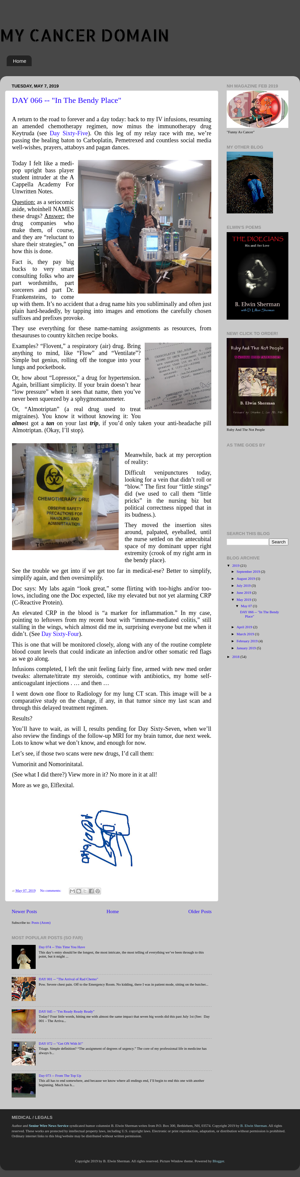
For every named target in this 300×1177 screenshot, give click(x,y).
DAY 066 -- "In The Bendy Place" (66, 100)
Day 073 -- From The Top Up (60, 1075)
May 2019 (244, 600)
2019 (236, 565)
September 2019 (249, 571)
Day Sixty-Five (69, 133)
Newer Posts (24, 911)
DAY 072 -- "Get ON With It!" (61, 1043)
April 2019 (245, 627)
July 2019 (244, 585)
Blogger (218, 1161)
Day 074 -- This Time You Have (62, 947)
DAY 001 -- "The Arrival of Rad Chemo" (68, 979)
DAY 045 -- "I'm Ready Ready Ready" (66, 1011)
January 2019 (247, 648)
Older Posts (200, 911)
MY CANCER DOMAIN (84, 34)
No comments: (51, 890)
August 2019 (246, 578)
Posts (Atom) (40, 922)
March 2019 (246, 634)
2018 (236, 657)
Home (19, 61)
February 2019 (248, 641)
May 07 (247, 606)
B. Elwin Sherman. (254, 1126)
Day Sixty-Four (60, 634)
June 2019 (244, 593)
